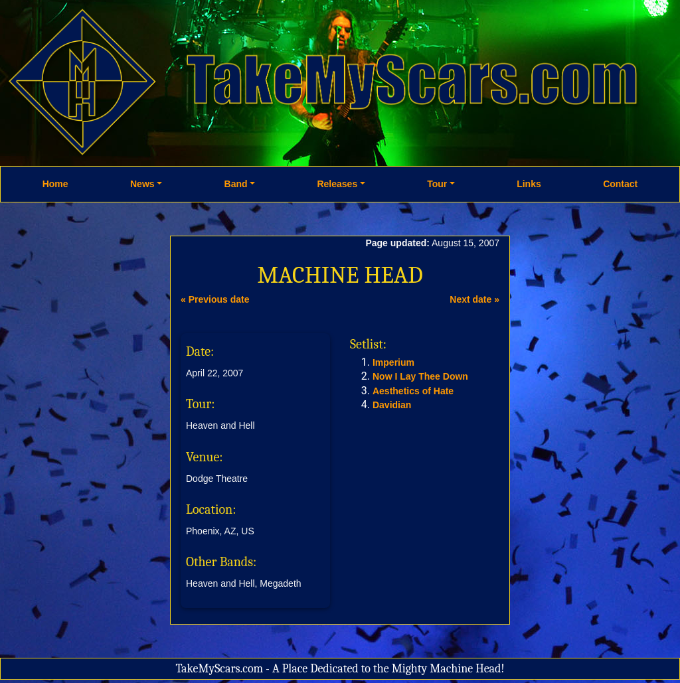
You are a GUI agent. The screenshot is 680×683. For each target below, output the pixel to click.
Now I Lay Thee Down (420, 376)
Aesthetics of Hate (413, 391)
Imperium (393, 362)
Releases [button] (337, 184)
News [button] (142, 184)
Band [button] (236, 184)
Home (55, 184)
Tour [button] (437, 184)
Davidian (392, 405)
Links (529, 184)
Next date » (474, 299)
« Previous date (215, 299)
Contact (620, 184)
